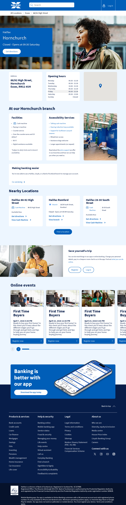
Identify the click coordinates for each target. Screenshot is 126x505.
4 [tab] (44, 349)
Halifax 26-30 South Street (98, 201)
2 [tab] (29, 349)
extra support (64, 150)
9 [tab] (80, 349)
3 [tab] (37, 349)
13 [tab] (109, 349)
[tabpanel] (27, 317)
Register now (27, 341)
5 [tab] (51, 349)
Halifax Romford (59, 200)
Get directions (13, 52)
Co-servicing (19, 182)
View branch (56, 220)
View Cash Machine (21, 220)
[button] (100, 86)
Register (74, 270)
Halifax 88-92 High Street (23, 201)
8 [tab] (73, 349)
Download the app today (31, 392)
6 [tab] (58, 349)
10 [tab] (87, 349)
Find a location (63, 231)
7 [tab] (65, 349)
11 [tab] (94, 349)
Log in (88, 270)
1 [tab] (22, 349)
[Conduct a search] (53, 5)
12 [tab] (101, 349)
